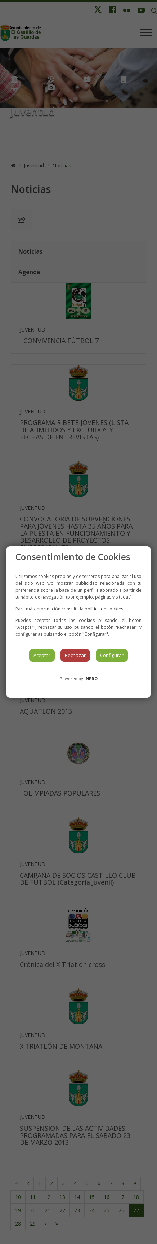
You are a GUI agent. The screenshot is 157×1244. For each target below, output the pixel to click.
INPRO (91, 678)
